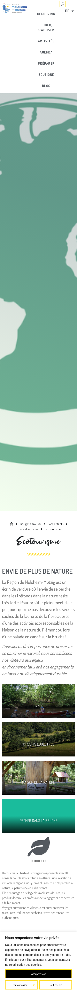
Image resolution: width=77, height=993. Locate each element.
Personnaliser (20, 985)
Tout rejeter (55, 985)
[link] (14, 8)
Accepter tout (38, 973)
